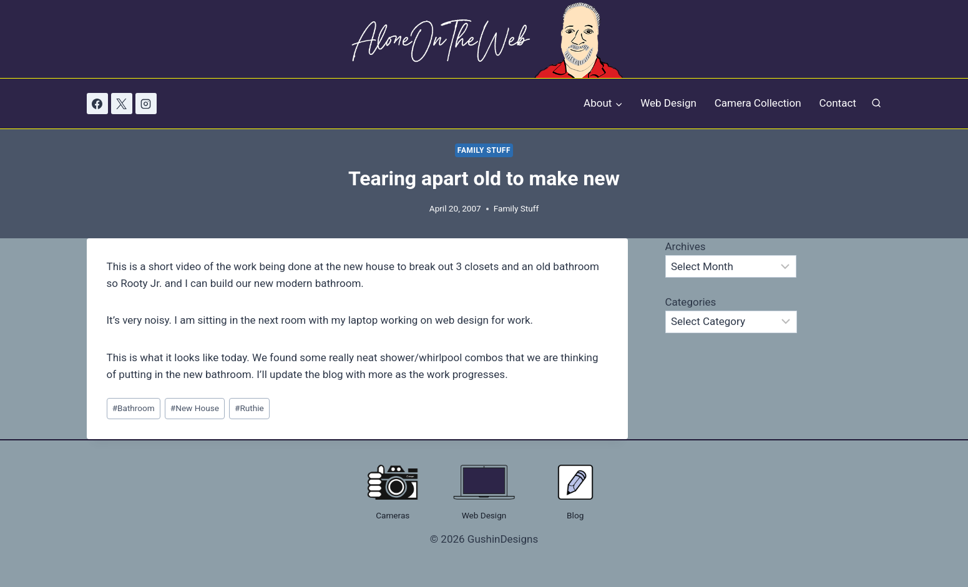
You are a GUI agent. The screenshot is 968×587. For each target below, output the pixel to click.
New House (194, 408)
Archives (685, 246)
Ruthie (249, 408)
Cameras (392, 515)
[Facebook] (97, 103)
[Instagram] (146, 103)
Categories (690, 302)
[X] (121, 103)
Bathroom (133, 408)
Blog (575, 515)
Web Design (668, 103)
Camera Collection (758, 103)
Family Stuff (484, 150)
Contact (837, 103)
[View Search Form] (876, 104)
